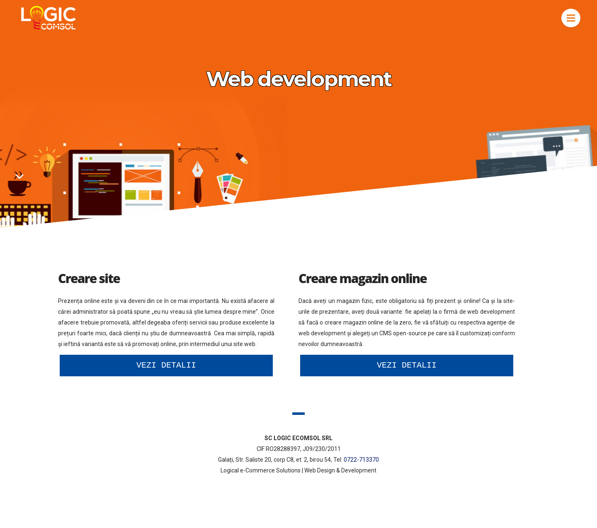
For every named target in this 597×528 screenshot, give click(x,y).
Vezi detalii (166, 365)
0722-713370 (361, 459)
